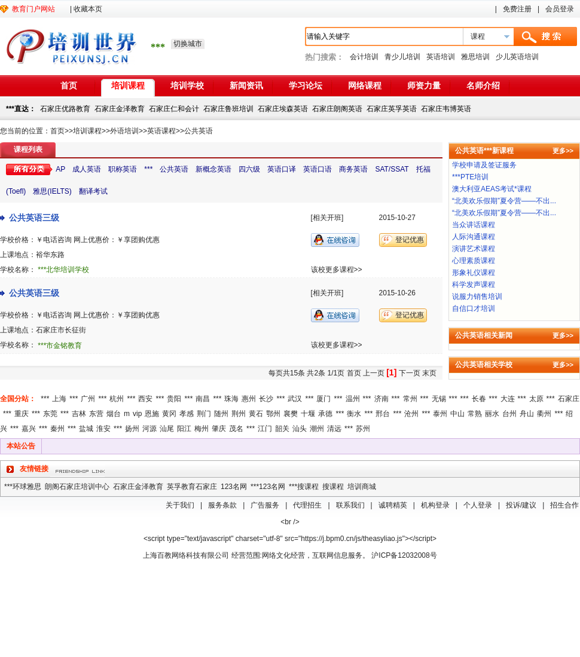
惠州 (249, 399)
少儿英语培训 (517, 57)
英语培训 (440, 57)
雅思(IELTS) (52, 191)
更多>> (562, 150)
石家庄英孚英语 (392, 109)
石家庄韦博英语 (446, 109)
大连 (507, 399)
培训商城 (361, 486)
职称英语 (122, 169)
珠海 (231, 399)
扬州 (132, 428)
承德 (325, 414)
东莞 (50, 414)
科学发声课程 (473, 284)
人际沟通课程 (473, 237)
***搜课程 (304, 486)
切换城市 (187, 43)
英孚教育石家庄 (192, 486)
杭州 (116, 399)
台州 (509, 414)
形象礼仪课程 (473, 272)
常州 (410, 399)
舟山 (527, 414)
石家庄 (568, 399)
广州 (88, 399)
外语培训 (124, 131)
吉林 (79, 414)
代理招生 (307, 505)
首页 (68, 85)
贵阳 (174, 399)
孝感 (186, 414)
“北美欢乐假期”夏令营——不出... (504, 201)
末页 (429, 373)
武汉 (295, 399)
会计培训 (364, 57)
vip (137, 414)
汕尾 (167, 428)
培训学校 (187, 85)
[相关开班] (327, 217)
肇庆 (219, 428)
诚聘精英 (392, 505)
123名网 (234, 486)
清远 (334, 428)
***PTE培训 (470, 177)
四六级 (249, 169)
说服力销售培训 (477, 296)
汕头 (299, 428)
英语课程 (161, 131)
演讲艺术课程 (473, 249)
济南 (381, 399)
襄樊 (290, 414)
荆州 (238, 414)
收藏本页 (88, 9)
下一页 (409, 373)
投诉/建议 (521, 505)
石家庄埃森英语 (283, 109)
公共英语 (198, 131)
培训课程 (128, 85)
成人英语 (86, 169)
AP (60, 169)
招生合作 (564, 505)
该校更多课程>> (336, 269)
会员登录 (559, 9)
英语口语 (317, 169)
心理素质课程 (473, 260)
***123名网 (268, 486)
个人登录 (477, 505)
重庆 (21, 414)
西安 (145, 399)
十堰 (308, 414)
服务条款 (222, 505)
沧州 (411, 414)
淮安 (103, 428)
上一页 (373, 373)
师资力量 (424, 85)
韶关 (282, 428)
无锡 (439, 399)
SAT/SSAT (391, 169)
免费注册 (517, 9)
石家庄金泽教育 (119, 109)
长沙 (266, 399)
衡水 (354, 414)
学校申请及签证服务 (484, 165)
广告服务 (265, 505)
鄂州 (273, 414)
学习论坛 (305, 85)
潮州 (317, 428)
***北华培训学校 (63, 269)
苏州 (363, 428)
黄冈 (169, 414)
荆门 (204, 414)
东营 (96, 414)
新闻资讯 (246, 85)
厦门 (323, 399)
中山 (457, 414)
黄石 (256, 414)
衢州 (544, 414)
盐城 (86, 428)
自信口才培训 (473, 308)
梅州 (201, 428)
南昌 (203, 399)
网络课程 (364, 85)
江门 (265, 428)
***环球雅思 (22, 486)
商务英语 (353, 169)
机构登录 (435, 505)
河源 (149, 428)
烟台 (113, 414)
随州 (221, 414)
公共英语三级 (34, 217)
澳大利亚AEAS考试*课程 (492, 189)
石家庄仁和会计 (174, 109)
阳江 (184, 428)
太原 (536, 399)
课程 (478, 36)
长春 (479, 399)
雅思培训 (475, 57)
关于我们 (180, 505)
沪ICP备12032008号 (403, 555)
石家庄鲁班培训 (228, 109)
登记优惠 (409, 240)
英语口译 (281, 169)
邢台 (383, 414)
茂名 (236, 428)
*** (148, 169)
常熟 (475, 414)
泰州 (440, 414)
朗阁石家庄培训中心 (77, 486)
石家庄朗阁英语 (337, 109)
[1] (391, 372)
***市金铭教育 (60, 345)
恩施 (152, 414)
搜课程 (333, 486)
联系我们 (350, 505)
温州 (353, 399)
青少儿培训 (402, 57)
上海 (59, 399)
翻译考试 (93, 191)
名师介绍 (483, 85)
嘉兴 (29, 428)
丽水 (492, 414)
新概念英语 (213, 169)
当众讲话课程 (473, 225)
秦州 (57, 428)
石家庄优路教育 (65, 109)
